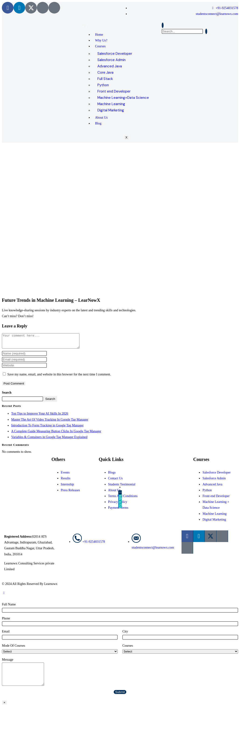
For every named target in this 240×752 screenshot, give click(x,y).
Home (99, 34)
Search (6, 395)
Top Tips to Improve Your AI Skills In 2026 (39, 416)
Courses (100, 46)
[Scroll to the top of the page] (4, 595)
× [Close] (4, 705)
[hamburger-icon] (84, 26)
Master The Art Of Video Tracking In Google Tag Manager (49, 422)
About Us (101, 117)
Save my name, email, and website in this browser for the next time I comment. (59, 377)
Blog (98, 123)
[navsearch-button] (163, 25)
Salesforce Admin (111, 60)
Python (103, 85)
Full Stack (105, 78)
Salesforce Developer (114, 53)
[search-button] (206, 31)
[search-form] (182, 31)
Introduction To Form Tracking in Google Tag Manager (47, 428)
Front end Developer (113, 91)
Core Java (105, 72)
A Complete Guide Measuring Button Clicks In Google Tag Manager (56, 434)
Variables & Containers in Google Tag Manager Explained (49, 440)
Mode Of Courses (13, 648)
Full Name (9, 607)
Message (7, 662)
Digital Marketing (110, 110)
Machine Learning (111, 104)
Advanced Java (109, 66)
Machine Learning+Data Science (123, 97)
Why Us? (101, 40)
